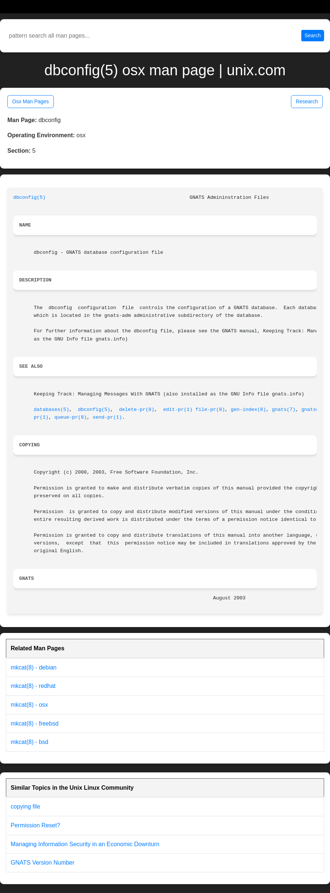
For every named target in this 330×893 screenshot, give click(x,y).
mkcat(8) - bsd (29, 742)
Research (307, 101)
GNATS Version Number (42, 862)
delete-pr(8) (136, 409)
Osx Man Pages (30, 101)
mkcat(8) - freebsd (35, 723)
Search (313, 35)
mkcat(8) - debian (34, 667)
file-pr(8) (210, 409)
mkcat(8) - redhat (33, 686)
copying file (25, 806)
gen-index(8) (248, 409)
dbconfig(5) (29, 197)
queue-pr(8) (71, 417)
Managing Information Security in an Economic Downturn (85, 844)
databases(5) (51, 409)
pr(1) (41, 417)
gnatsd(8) (314, 409)
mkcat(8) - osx (29, 705)
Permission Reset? (35, 825)
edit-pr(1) (178, 409)
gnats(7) (283, 409)
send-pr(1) (107, 417)
